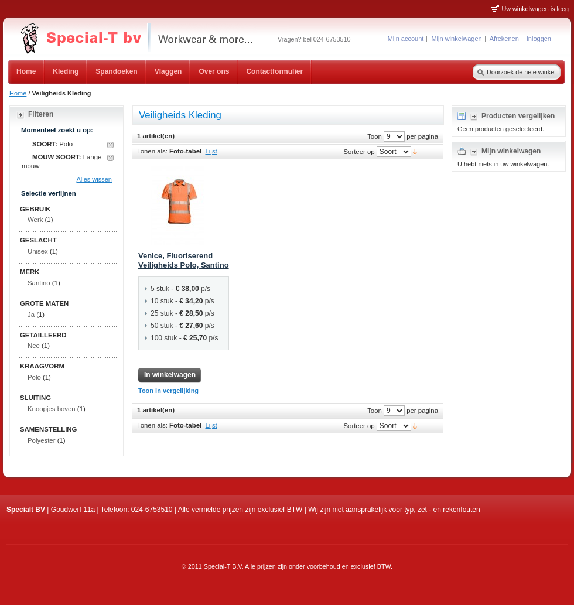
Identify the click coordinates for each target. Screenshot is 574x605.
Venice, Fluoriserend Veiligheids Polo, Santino (183, 260)
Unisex (38, 251)
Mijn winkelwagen (456, 38)
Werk (35, 219)
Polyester (41, 440)
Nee (34, 345)
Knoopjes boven (52, 408)
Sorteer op (358, 151)
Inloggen (539, 38)
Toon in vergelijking (168, 390)
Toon (374, 135)
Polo (34, 377)
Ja (31, 314)
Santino (39, 282)
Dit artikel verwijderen (110, 145)
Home (17, 93)
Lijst (211, 151)
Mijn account (406, 38)
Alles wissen (94, 179)
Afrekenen (504, 38)
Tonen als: (152, 151)
